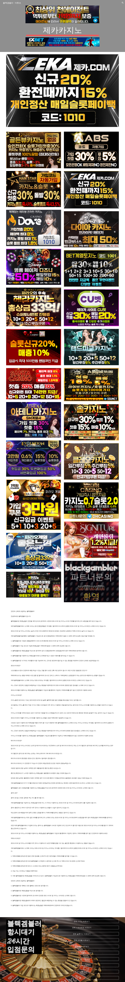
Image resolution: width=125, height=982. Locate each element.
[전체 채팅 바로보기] (82, 978)
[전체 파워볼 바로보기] (82, 940)
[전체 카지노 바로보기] (82, 921)
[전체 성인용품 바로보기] (82, 971)
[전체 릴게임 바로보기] (82, 959)
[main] (62, 30)
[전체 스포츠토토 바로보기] (82, 927)
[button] (122, 2)
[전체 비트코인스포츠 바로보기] (82, 953)
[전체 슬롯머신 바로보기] (82, 934)
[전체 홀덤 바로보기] (82, 946)
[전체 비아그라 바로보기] (82, 965)
